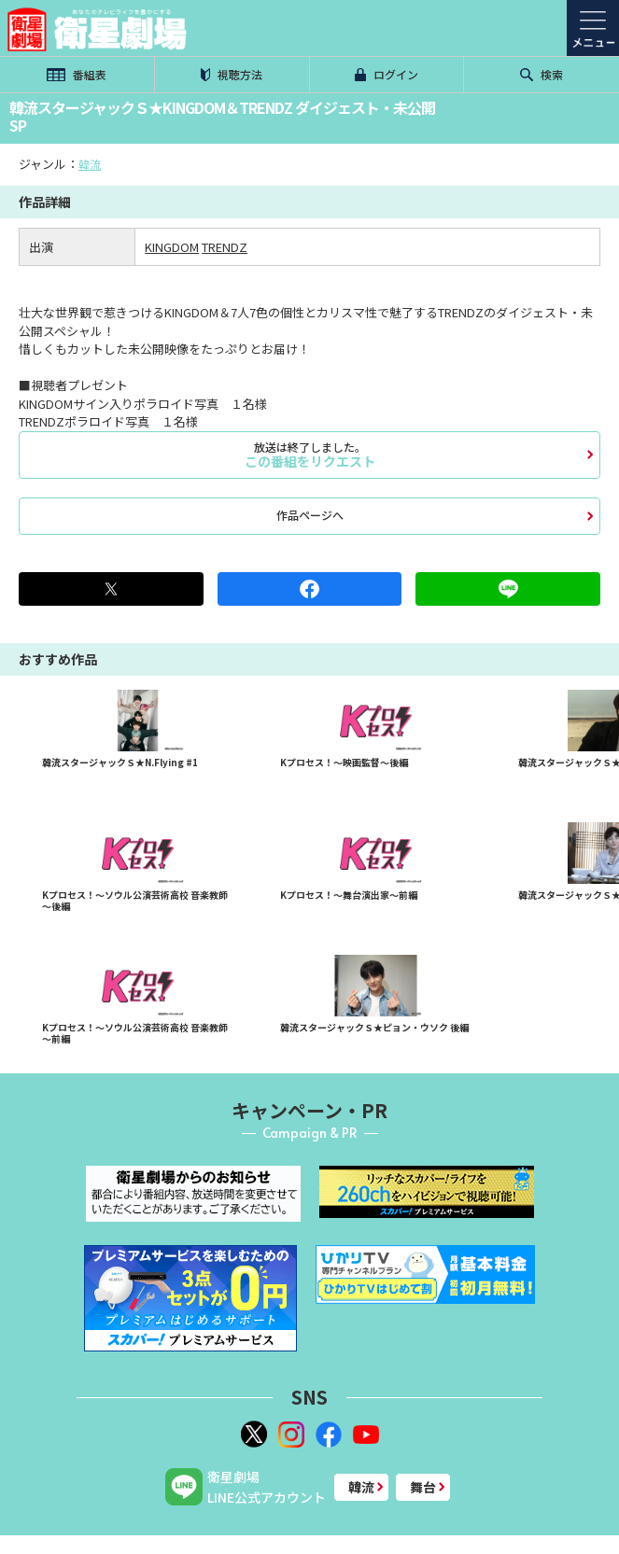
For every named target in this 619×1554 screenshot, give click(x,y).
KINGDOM (172, 247)
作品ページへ (310, 515)
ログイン (386, 74)
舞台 (423, 1486)
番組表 (76, 74)
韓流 (89, 164)
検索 (541, 74)
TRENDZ (224, 247)
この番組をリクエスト (309, 454)
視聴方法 (231, 74)
